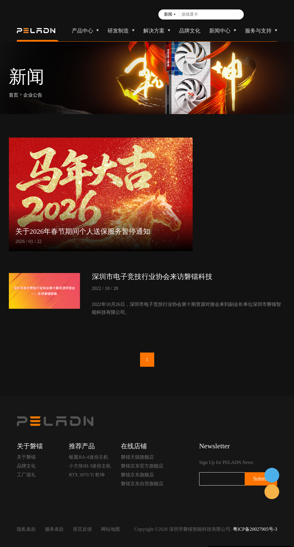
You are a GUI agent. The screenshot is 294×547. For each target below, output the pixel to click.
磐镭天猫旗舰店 (137, 457)
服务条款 (54, 529)
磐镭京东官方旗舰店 (142, 465)
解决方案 (154, 31)
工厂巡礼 (26, 474)
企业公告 (32, 95)
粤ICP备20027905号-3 (255, 529)
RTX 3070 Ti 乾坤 (86, 474)
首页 (13, 95)
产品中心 (82, 31)
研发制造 (118, 31)
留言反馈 (82, 529)
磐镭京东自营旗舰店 (142, 483)
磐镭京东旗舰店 (137, 474)
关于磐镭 (26, 457)
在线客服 (271, 475)
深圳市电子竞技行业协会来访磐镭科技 (152, 276)
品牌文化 (189, 31)
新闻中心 (219, 31)
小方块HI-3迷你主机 (90, 465)
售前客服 (271, 491)
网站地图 (110, 529)
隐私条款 (26, 529)
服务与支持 (258, 31)
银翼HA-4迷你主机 (88, 457)
